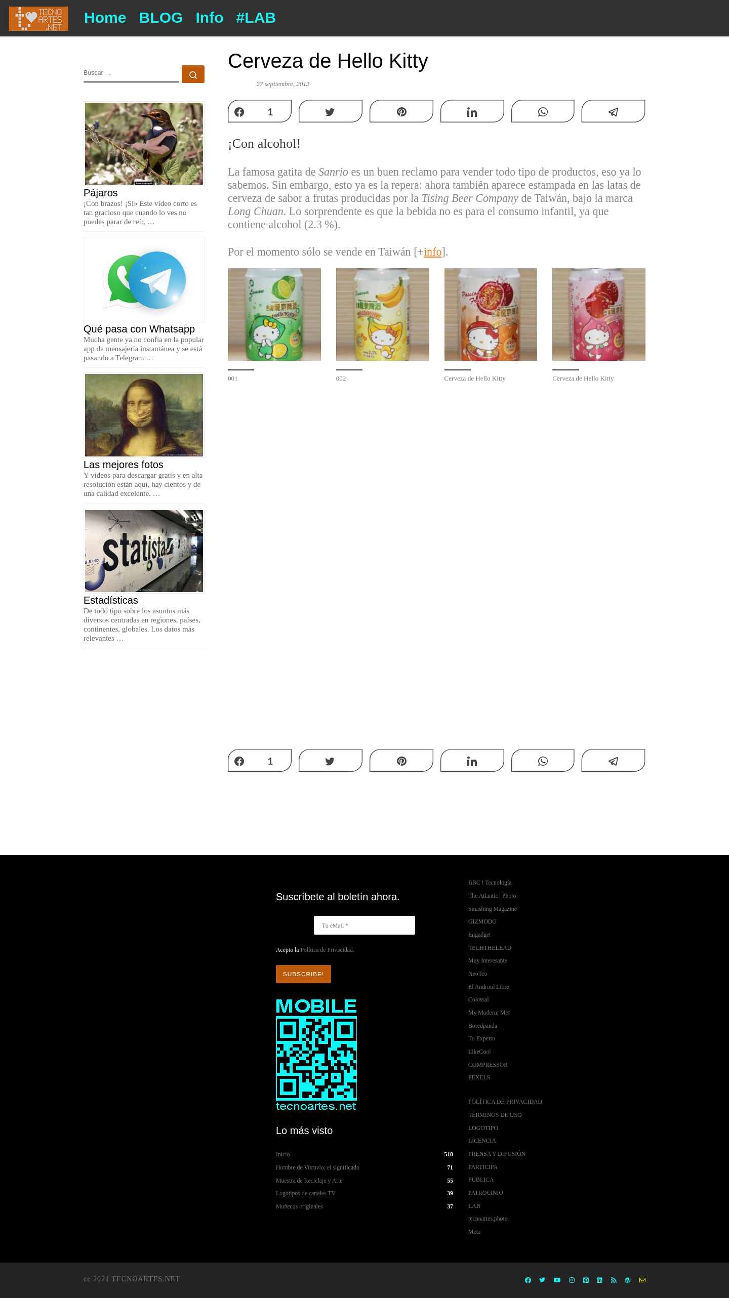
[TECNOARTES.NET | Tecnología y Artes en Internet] (38, 17)
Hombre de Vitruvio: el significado (317, 1167)
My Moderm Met (489, 1012)
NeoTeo (477, 973)
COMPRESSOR (488, 1064)
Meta (474, 1231)
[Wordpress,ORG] (628, 1280)
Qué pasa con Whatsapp (139, 328)
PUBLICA (481, 1179)
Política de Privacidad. (327, 949)
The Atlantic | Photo (492, 895)
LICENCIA (482, 1140)
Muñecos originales (299, 1206)
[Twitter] (542, 1280)
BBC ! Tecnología (489, 882)
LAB (474, 1205)
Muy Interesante (487, 960)
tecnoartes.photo (488, 1218)
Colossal (478, 999)
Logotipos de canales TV (306, 1193)
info (433, 251)
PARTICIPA (483, 1166)
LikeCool (479, 1051)
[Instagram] (572, 1280)
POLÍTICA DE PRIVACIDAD (505, 1101)
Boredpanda (482, 1025)
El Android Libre (488, 986)
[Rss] (614, 1280)
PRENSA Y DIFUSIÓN (496, 1153)
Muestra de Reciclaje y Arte (309, 1180)
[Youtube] (557, 1280)
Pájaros (101, 192)
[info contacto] (642, 1280)
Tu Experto (481, 1038)
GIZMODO (482, 921)
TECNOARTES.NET (145, 1279)
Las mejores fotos (124, 464)
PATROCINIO (485, 1192)
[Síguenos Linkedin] (599, 1280)
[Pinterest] (586, 1280)
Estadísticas (111, 600)
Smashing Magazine (492, 908)
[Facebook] (528, 1280)
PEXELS (479, 1077)
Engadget (479, 934)
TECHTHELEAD (489, 947)
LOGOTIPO (483, 1128)
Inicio (283, 1154)
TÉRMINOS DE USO (495, 1114)
